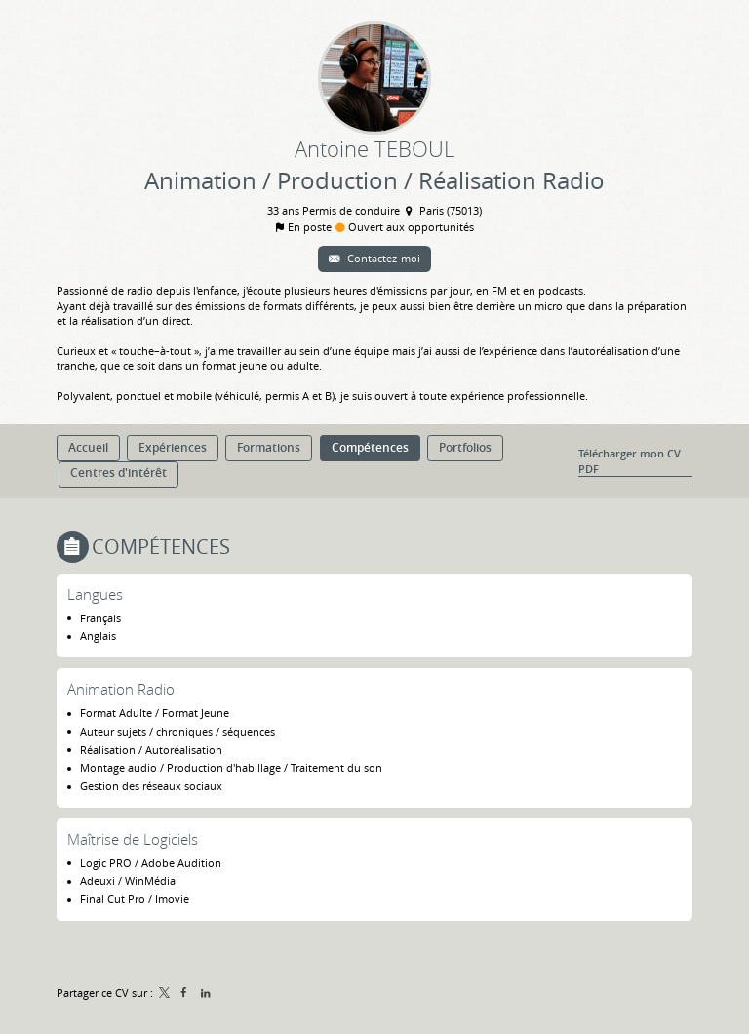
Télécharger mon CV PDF (629, 460)
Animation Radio (121, 688)
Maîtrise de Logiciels (132, 839)
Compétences (161, 547)
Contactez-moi (382, 258)
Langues (95, 594)
